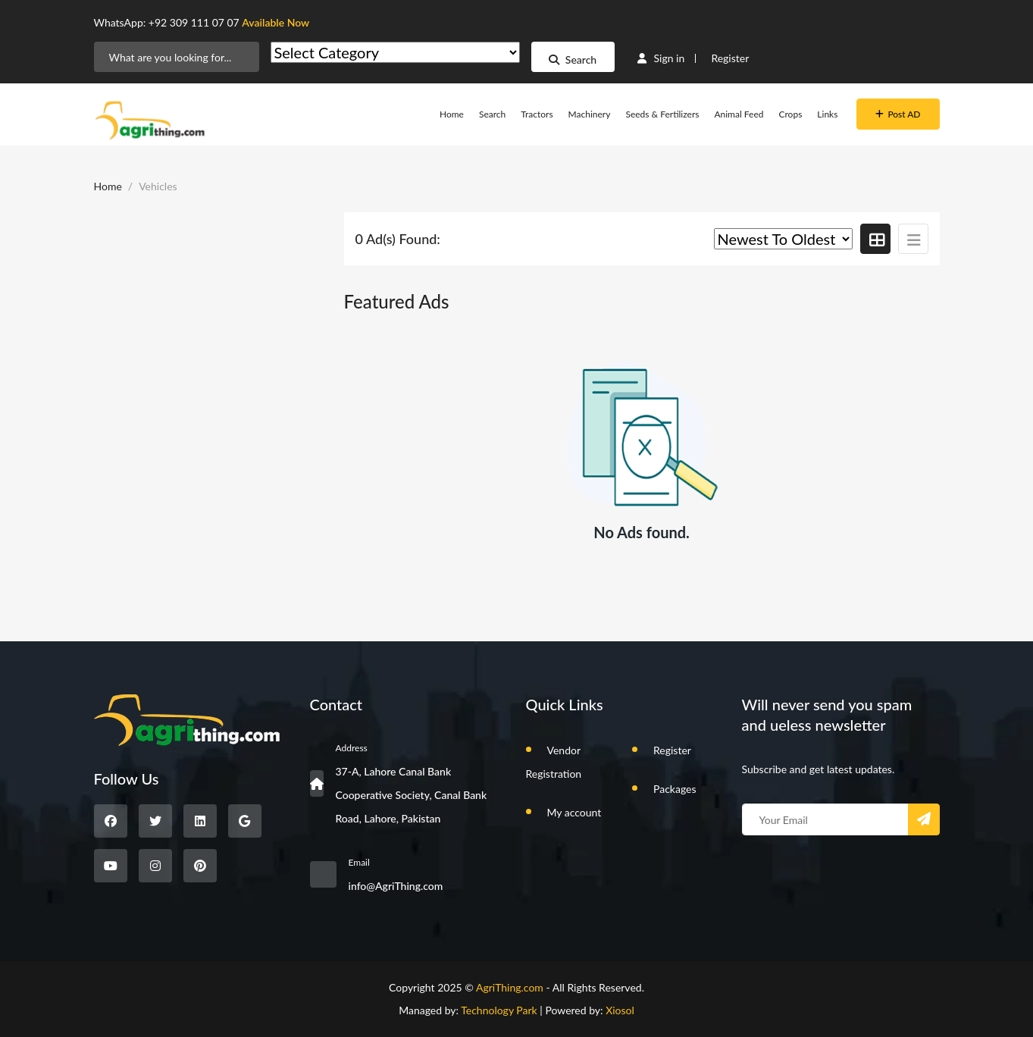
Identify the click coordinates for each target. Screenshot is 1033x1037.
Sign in (661, 58)
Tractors (536, 114)
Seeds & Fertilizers (662, 114)
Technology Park (499, 1010)
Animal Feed (738, 114)
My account (574, 812)
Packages (674, 788)
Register (730, 58)
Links (827, 114)
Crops (791, 114)
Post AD (897, 114)
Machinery (589, 114)
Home (452, 114)
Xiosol (620, 1010)
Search (572, 59)
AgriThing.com (509, 987)
